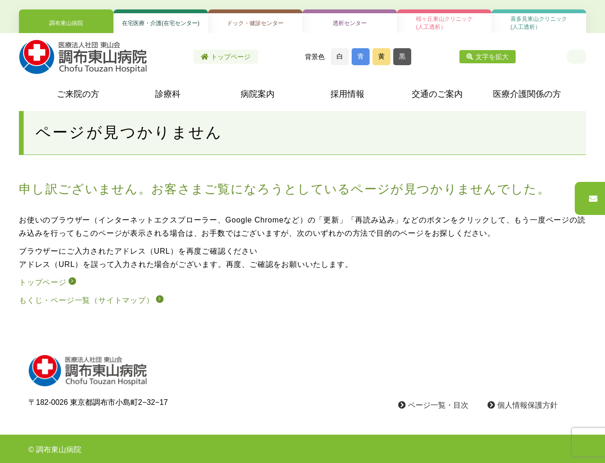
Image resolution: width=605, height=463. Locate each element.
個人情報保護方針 (522, 405)
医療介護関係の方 (527, 94)
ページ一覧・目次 (433, 405)
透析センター (350, 23)
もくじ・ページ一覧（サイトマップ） (86, 300)
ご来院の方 (78, 94)
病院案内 (258, 94)
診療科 (168, 94)
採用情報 (347, 94)
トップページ (226, 56)
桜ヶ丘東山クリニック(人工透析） (444, 23)
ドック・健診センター (255, 23)
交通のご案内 (437, 94)
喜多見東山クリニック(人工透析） (538, 23)
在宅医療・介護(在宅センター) (160, 23)
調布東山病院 (66, 23)
